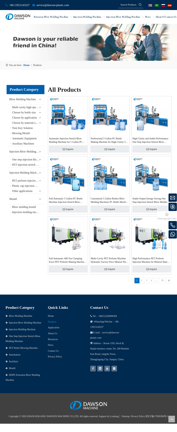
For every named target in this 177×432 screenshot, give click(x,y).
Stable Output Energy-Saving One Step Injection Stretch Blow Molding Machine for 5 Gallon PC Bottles (150, 200)
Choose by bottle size (24, 112)
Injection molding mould (26, 212)
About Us (52, 333)
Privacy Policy (55, 356)
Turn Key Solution (22, 128)
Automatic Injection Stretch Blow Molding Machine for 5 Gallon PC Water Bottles (65, 140)
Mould (13, 198)
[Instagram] (114, 368)
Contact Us (53, 351)
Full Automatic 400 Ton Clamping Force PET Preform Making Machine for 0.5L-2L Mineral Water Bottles (67, 260)
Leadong (114, 416)
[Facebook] (93, 368)
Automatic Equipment (24, 138)
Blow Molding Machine (22, 99)
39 (162, 280)
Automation (13, 354)
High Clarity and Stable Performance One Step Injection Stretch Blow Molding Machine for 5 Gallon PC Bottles (150, 140)
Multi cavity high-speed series (28, 107)
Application (53, 327)
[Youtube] (107, 368)
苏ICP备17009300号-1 (157, 416)
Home (51, 316)
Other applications (22, 191)
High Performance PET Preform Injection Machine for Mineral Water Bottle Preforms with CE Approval (150, 260)
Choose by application (24, 117)
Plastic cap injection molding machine (28, 185)
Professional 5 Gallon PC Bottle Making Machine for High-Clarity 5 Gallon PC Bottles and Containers (108, 140)
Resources (53, 339)
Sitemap (126, 416)
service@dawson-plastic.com (52, 5)
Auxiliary (12, 361)
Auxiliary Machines (23, 143)
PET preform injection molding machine (28, 180)
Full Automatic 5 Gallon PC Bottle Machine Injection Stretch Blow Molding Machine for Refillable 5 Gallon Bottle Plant (66, 200)
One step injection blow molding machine (28, 159)
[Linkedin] (100, 368)
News (50, 345)
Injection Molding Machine (24, 172)
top (171, 419)
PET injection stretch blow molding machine (28, 164)
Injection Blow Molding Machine (26, 151)
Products (52, 322)
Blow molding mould (24, 206)
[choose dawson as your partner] (88, 42)
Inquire (68, 149)
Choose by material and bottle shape (28, 122)
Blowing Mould (21, 133)
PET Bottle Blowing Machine (22, 348)
